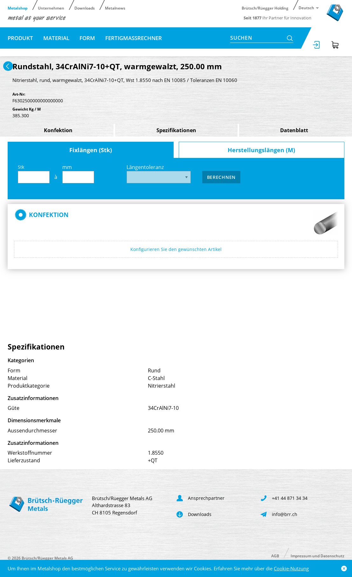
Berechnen (221, 177)
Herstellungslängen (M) (261, 150)
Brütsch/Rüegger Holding (265, 7)
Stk (34, 173)
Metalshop (18, 7)
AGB (275, 555)
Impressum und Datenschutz (317, 555)
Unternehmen (51, 7)
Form (87, 38)
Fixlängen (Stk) (90, 150)
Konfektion (58, 130)
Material (56, 38)
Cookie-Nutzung (291, 568)
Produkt (20, 38)
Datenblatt (294, 130)
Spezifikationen (176, 130)
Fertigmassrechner (133, 38)
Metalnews (115, 7)
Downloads (84, 7)
